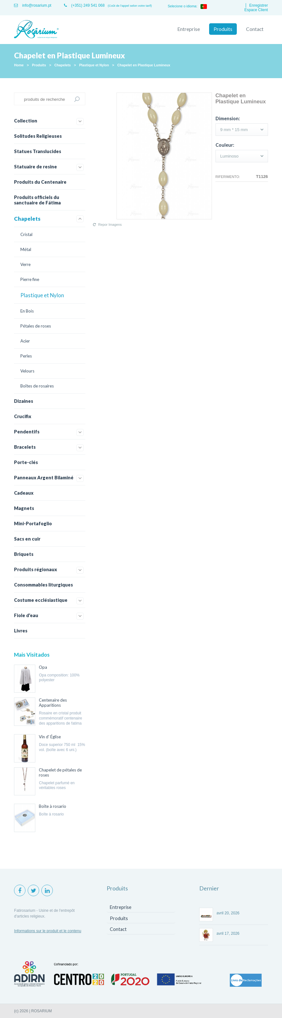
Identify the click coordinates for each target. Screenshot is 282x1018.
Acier (25, 340)
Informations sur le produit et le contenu (47, 931)
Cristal (26, 234)
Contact (255, 29)
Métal (25, 249)
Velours (27, 370)
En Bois (27, 311)
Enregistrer (258, 5)
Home (19, 65)
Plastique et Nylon (94, 65)
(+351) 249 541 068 (84, 5)
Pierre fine (29, 279)
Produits (223, 29)
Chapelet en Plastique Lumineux (143, 65)
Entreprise (188, 29)
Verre (25, 264)
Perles (26, 355)
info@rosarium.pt (32, 5)
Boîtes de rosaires (37, 385)
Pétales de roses (35, 325)
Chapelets (62, 65)
